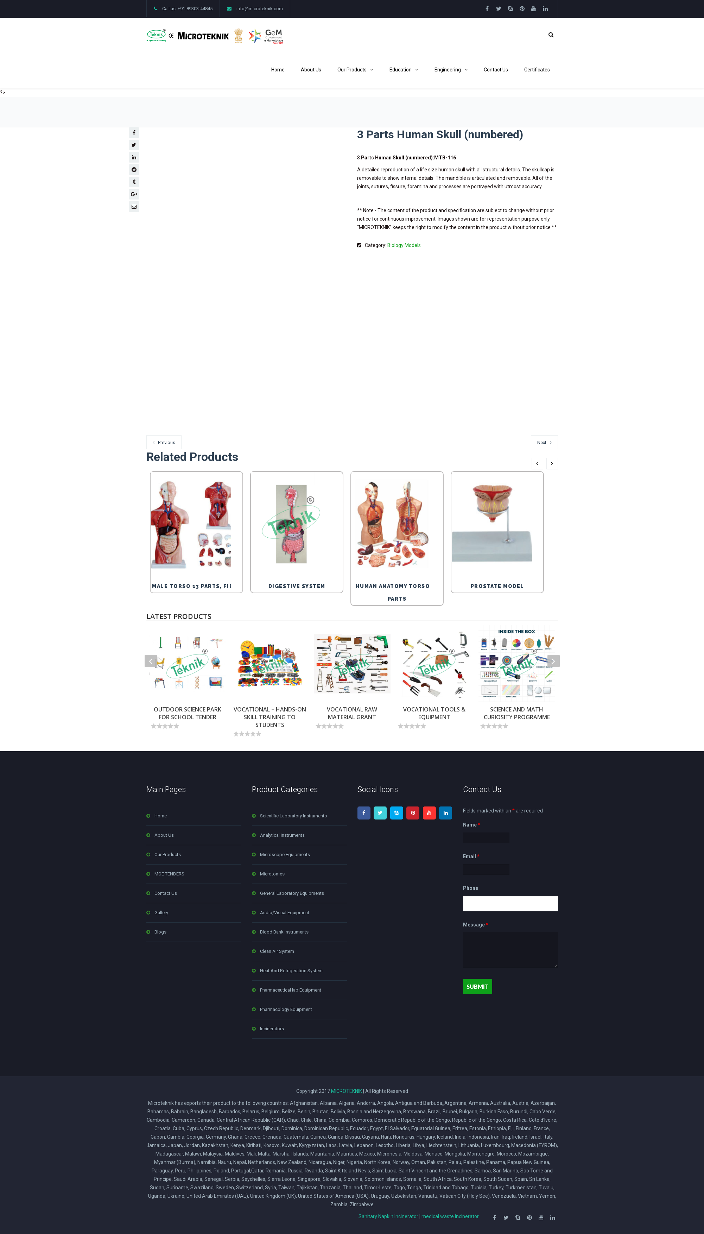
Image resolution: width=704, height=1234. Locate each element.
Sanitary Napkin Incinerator (388, 1216)
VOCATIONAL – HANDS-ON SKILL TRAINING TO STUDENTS (270, 717)
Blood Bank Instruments (284, 932)
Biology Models (404, 245)
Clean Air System (277, 951)
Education (400, 69)
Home (278, 69)
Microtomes (272, 874)
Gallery (161, 912)
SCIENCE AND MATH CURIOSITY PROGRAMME (517, 713)
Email (471, 856)
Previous (166, 442)
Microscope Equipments (285, 854)
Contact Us (496, 69)
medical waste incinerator (450, 1216)
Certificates (537, 69)
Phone (470, 888)
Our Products (352, 69)
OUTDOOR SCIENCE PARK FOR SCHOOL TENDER (187, 713)
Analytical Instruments (282, 835)
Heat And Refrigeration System (291, 970)
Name (471, 825)
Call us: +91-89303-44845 (187, 8)
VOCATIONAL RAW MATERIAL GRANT (352, 713)
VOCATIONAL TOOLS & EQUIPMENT (434, 713)
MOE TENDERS (169, 874)
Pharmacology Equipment (286, 1009)
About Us (311, 69)
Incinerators (272, 1028)
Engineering (448, 69)
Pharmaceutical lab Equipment (290, 990)
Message (475, 925)
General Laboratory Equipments (292, 893)
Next (541, 442)
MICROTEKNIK (346, 1091)
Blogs (160, 932)
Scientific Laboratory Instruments (293, 815)
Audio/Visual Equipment (284, 912)
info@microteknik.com (259, 8)
